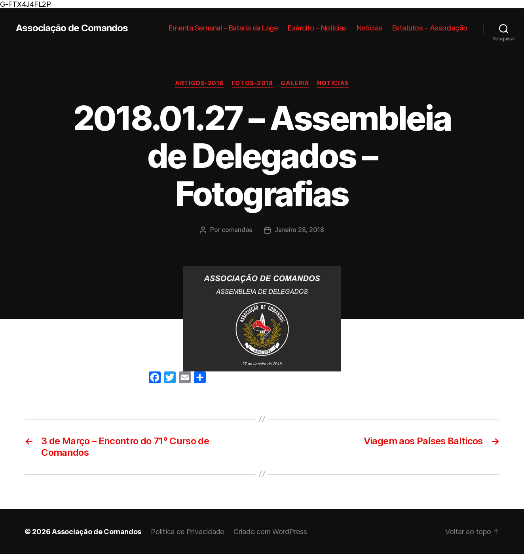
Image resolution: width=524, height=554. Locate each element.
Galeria (295, 83)
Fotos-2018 (252, 83)
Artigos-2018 (199, 83)
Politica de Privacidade (187, 531)
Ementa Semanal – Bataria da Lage (223, 28)
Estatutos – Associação (429, 28)
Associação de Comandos (72, 28)
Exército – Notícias (317, 28)
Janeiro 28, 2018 (299, 230)
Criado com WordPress (270, 531)
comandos (237, 230)
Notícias (369, 28)
